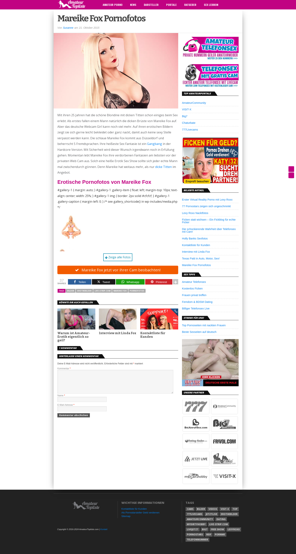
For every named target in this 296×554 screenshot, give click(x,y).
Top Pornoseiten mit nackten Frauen (204, 325)
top (235, 509)
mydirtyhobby (196, 524)
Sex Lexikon (211, 5)
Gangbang (154, 144)
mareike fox (120, 291)
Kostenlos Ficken (192, 288)
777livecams (194, 514)
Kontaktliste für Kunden (152, 335)
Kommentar (64, 368)
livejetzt (192, 529)
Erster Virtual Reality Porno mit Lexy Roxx (207, 199)
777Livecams (190, 129)
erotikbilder (84, 291)
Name (61, 400)
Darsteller (151, 5)
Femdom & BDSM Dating (197, 301)
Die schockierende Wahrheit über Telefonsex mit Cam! (209, 230)
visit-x (225, 509)
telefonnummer (197, 539)
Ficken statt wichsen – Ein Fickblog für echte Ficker (209, 221)
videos (213, 509)
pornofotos (137, 291)
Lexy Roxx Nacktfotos (195, 213)
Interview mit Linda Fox (117, 333)
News (133, 5)
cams (190, 509)
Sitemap (125, 516)
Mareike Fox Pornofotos (196, 265)
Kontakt (103, 529)
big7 (204, 529)
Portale (171, 5)
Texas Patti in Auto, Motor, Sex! (201, 258)
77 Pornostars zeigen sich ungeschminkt (206, 206)
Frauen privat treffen (194, 295)
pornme (220, 534)
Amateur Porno (113, 5)
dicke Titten (163, 167)
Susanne (68, 27)
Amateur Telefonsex (194, 281)
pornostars (195, 534)
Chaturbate (188, 122)
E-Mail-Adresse (65, 409)
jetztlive (211, 514)
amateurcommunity (200, 519)
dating (221, 519)
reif (208, 534)
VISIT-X (186, 109)
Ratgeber (190, 5)
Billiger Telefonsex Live (196, 308)
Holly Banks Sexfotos (195, 238)
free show (217, 529)
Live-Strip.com (102, 291)
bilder (70, 291)
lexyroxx (234, 529)
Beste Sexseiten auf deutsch (199, 331)
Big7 (184, 116)
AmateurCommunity (194, 102)
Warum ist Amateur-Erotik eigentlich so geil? (73, 337)
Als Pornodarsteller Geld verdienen (140, 512)
